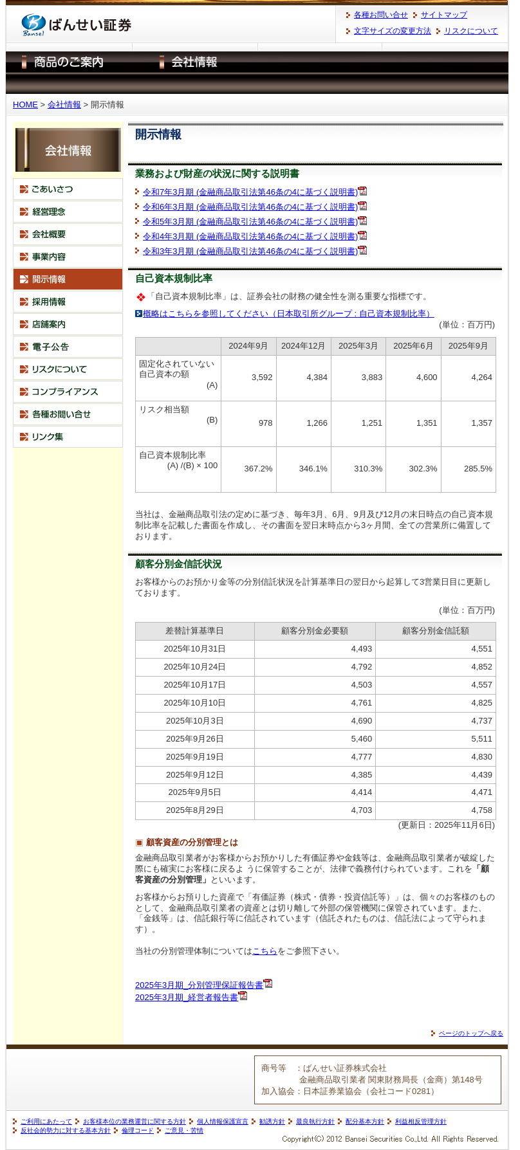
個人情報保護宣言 (222, 1121)
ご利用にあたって (46, 1121)
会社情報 (64, 104)
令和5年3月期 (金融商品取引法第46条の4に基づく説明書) (250, 221)
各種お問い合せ (381, 14)
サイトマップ (444, 14)
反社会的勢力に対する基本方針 (66, 1130)
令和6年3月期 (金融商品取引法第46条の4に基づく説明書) (250, 207)
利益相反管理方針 (421, 1121)
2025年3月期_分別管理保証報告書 (199, 985)
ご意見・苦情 (184, 1130)
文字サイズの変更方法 (392, 30)
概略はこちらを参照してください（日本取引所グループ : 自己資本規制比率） (288, 313)
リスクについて (471, 30)
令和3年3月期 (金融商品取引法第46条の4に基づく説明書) (250, 251)
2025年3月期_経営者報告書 (186, 997)
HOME (25, 104)
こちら (264, 951)
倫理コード (138, 1130)
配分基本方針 (365, 1121)
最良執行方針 (315, 1121)
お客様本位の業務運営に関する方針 (134, 1121)
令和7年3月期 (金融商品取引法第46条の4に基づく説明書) (250, 192)
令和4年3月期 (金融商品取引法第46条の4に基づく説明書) (250, 236)
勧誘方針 (272, 1121)
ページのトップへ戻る (471, 1033)
